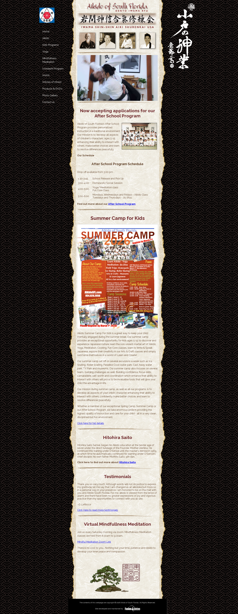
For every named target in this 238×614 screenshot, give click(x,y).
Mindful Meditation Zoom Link (94, 541)
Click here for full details (90, 423)
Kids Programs (50, 44)
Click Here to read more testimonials (97, 510)
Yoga (45, 51)
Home (45, 31)
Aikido (45, 38)
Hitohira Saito (127, 462)
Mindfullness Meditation (49, 60)
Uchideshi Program (52, 68)
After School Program (122, 204)
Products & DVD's (52, 88)
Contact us (48, 102)
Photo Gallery (50, 95)
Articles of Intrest (51, 82)
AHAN (45, 75)
